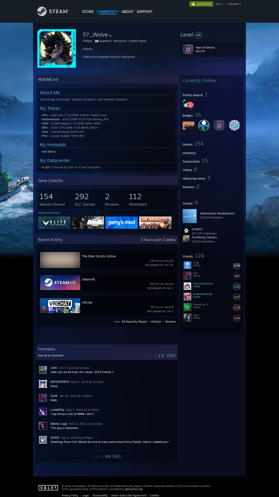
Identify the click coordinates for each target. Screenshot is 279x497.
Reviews (170, 321)
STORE (88, 11)
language (233, 3)
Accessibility (100, 495)
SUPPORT (145, 11)
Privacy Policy (70, 495)
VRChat (87, 302)
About (128, 11)
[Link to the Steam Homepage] (56, 15)
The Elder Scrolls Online (99, 256)
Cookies (154, 495)
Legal (85, 495)
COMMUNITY (108, 11)
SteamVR (88, 279)
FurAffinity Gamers (204, 237)
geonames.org (134, 489)
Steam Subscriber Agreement (128, 495)
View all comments (50, 355)
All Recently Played (134, 321)
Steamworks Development (217, 213)
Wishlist (156, 321)
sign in (219, 3)
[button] (211, 34)
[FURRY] (197, 229)
